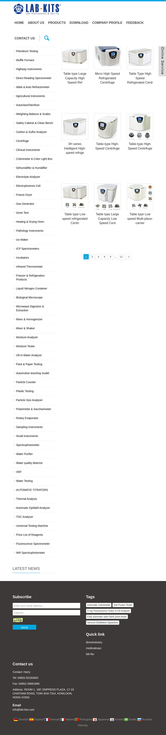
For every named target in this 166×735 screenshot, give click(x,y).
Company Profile (107, 22)
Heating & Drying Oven (30, 221)
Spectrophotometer (27, 445)
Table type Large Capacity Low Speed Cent (107, 219)
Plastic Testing (25, 391)
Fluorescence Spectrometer (33, 543)
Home (19, 22)
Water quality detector (29, 462)
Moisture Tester (25, 346)
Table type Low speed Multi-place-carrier (140, 219)
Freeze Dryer (24, 194)
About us (36, 22)
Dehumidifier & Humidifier (31, 167)
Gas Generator (25, 203)
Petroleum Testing (27, 51)
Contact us (25, 38)
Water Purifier (24, 454)
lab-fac (90, 654)
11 (121, 256)
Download (79, 22)
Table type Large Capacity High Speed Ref (74, 78)
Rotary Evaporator (27, 418)
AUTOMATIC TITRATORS (32, 489)
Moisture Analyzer (27, 337)
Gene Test (22, 212)
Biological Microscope (29, 297)
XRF (19, 471)
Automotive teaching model (32, 373)
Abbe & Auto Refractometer (32, 87)
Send (24, 627)
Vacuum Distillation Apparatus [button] (102, 622)
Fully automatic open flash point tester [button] (107, 616)
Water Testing (24, 480)
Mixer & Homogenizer (29, 319)
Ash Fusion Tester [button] (123, 605)
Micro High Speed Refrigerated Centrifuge (107, 78)
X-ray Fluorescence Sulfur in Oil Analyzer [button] (108, 611)
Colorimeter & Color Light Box (34, 158)
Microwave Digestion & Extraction (30, 308)
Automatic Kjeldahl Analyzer (33, 507)
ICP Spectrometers (27, 248)
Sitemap (83, 725)
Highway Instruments (29, 69)
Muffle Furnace (25, 60)
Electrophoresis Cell (28, 185)
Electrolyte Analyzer (28, 176)
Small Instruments (27, 436)
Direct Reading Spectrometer (34, 78)
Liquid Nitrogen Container (31, 288)
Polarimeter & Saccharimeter (33, 409)
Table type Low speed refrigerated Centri (75, 219)
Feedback (135, 22)
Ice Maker (22, 239)
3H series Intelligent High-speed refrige (75, 148)
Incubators (22, 257)
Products (57, 22)
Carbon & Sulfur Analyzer (31, 131)
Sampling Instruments (29, 427)
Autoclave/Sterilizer (28, 105)
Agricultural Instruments (30, 96)
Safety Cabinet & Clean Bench (34, 123)
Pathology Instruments (29, 230)
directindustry (94, 642)
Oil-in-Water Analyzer (29, 355)
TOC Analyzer (24, 516)
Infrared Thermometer (29, 266)
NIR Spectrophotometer (30, 552)
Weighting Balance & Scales (33, 114)
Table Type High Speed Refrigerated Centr (140, 78)
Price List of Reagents (29, 534)
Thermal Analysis (26, 498)
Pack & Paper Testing (29, 364)
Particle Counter (26, 382)
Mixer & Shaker (25, 328)
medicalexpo (93, 648)
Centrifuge (22, 140)
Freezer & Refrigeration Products (30, 277)
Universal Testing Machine (32, 525)
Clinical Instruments (28, 149)
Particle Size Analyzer (29, 400)
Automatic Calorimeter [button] (98, 605)
